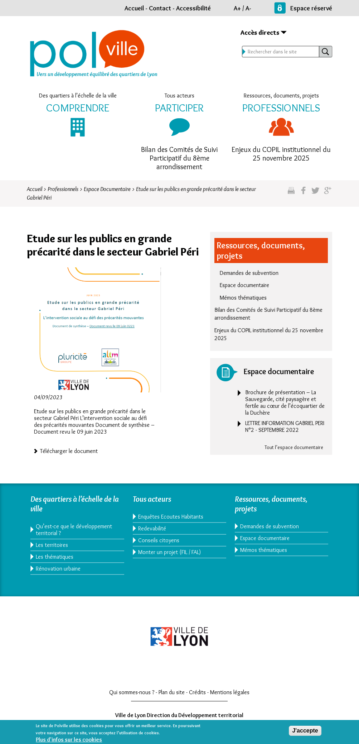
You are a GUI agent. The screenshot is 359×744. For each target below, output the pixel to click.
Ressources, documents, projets (281, 95)
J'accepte (305, 732)
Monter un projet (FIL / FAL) (169, 552)
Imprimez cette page (291, 193)
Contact (160, 8)
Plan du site (172, 692)
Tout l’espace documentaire (294, 447)
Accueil (134, 8)
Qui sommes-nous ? (131, 692)
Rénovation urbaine (58, 568)
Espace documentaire (244, 285)
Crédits (197, 692)
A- (248, 8)
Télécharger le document (69, 450)
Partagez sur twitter (315, 193)
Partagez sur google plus (327, 193)
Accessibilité (193, 8)
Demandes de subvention (249, 273)
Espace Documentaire (107, 189)
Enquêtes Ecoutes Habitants (170, 516)
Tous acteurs (179, 95)
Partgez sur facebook (303, 193)
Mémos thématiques (243, 297)
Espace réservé (311, 8)
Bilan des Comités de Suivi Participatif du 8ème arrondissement (179, 158)
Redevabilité (152, 528)
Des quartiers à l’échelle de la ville (78, 95)
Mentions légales (229, 692)
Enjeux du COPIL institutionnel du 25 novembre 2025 (281, 153)
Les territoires (52, 545)
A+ (237, 8)
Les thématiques (54, 556)
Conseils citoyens (158, 540)
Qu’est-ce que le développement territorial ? (74, 529)
